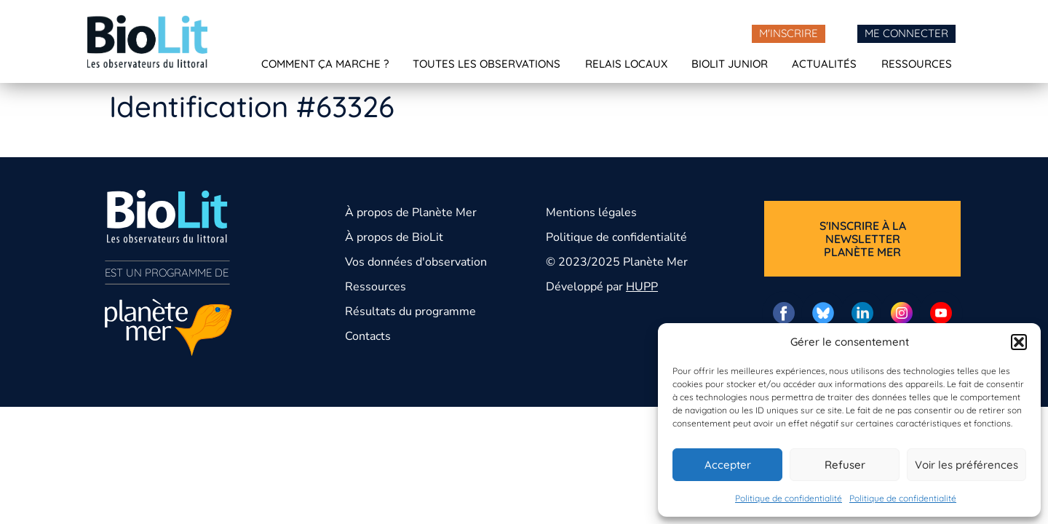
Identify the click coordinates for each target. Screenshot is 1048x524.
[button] (1019, 342)
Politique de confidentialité (788, 498)
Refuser (845, 465)
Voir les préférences (966, 465)
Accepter (727, 465)
